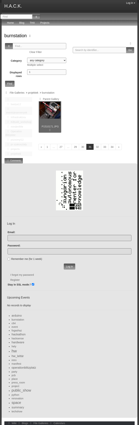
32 (97, 146)
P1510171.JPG (50, 126)
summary (18, 407)
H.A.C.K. (13, 5)
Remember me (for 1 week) (25, 258)
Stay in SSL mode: (19, 284)
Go (130, 50)
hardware (18, 342)
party (14, 371)
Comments (13, 160)
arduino (17, 315)
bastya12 (13, 104)
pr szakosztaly (16, 144)
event (15, 326)
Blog (21, 22)
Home (10, 22)
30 (82, 146)
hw (14, 351)
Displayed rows (16, 74)
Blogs (23, 423)
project (15, 386)
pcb (14, 375)
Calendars (57, 423)
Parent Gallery (48, 99)
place (15, 378)
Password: (14, 245)
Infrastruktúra (15, 117)
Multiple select (35, 64)
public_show (21, 390)
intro (14, 360)
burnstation (16, 35)
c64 (14, 323)
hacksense (18, 338)
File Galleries (17, 92)
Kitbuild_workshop (18, 122)
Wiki (12, 423)
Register (15, 279)
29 (75, 146)
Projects (44, 22)
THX (32, 22)
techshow (17, 411)
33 (104, 146)
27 (61, 146)
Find (9, 83)
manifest (16, 363)
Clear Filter (35, 52)
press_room (18, 382)
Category (16, 60)
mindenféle (14, 126)
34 (112, 146)
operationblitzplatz (24, 367)
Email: (11, 232)
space (16, 403)
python (15, 394)
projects (12, 149)
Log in (130, 2)
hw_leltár (18, 356)
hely (14, 346)
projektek (33, 92)
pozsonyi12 (14, 139)
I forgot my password (22, 274)
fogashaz (17, 330)
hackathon (19, 334)
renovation (17, 398)
